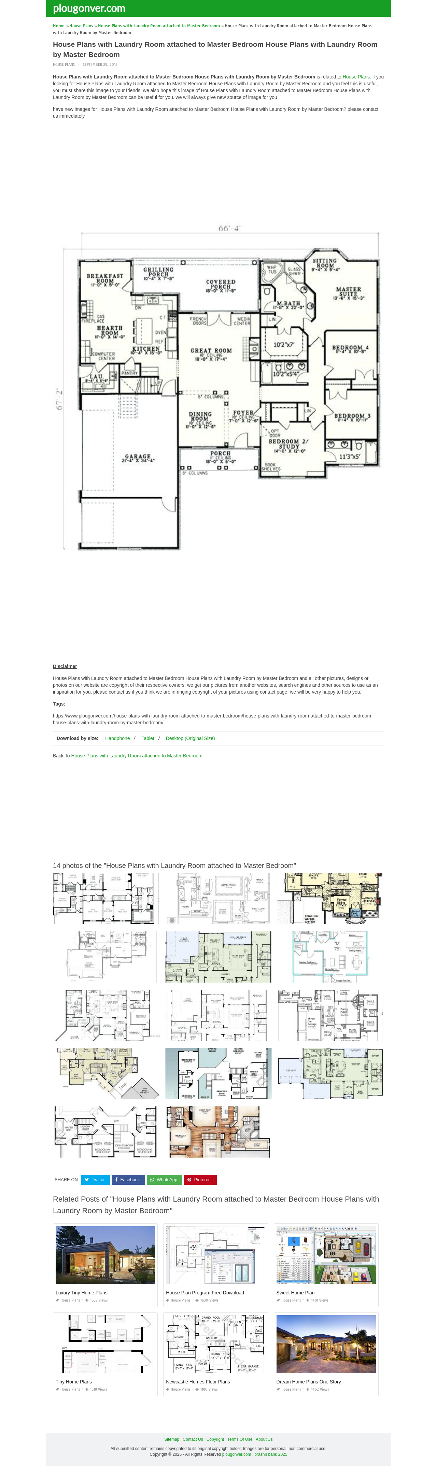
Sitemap (171, 1439)
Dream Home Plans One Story (309, 1381)
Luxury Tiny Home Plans (82, 1292)
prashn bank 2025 (270, 1454)
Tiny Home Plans (74, 1381)
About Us (264, 1439)
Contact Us (193, 1439)
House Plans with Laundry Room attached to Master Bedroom (136, 755)
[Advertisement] (218, 172)
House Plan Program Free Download (205, 1292)
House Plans (64, 64)
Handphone (117, 738)
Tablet (147, 738)
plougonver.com (89, 8)
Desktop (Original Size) (190, 738)
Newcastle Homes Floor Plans (198, 1381)
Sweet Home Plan (296, 1292)
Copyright (215, 1439)
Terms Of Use (239, 1439)
